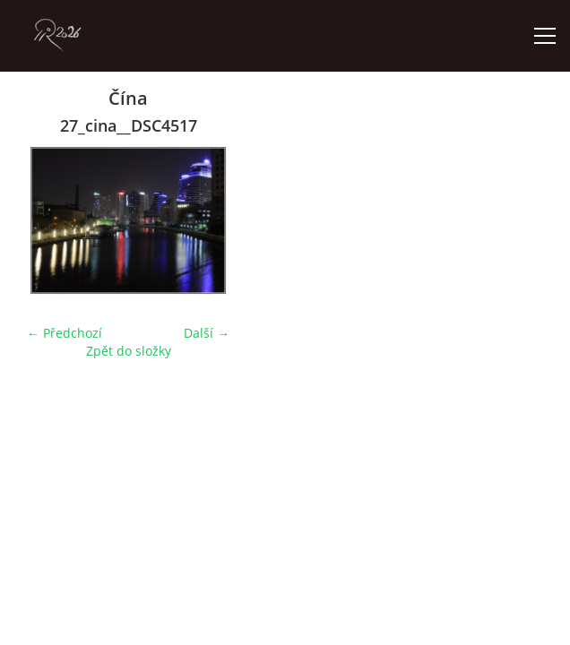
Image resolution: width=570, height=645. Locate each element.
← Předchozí (64, 332)
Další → (206, 332)
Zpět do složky (128, 350)
